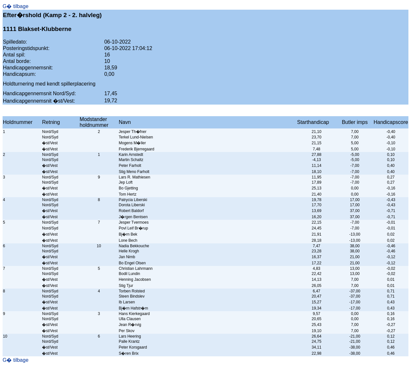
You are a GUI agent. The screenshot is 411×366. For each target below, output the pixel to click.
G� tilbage (15, 6)
